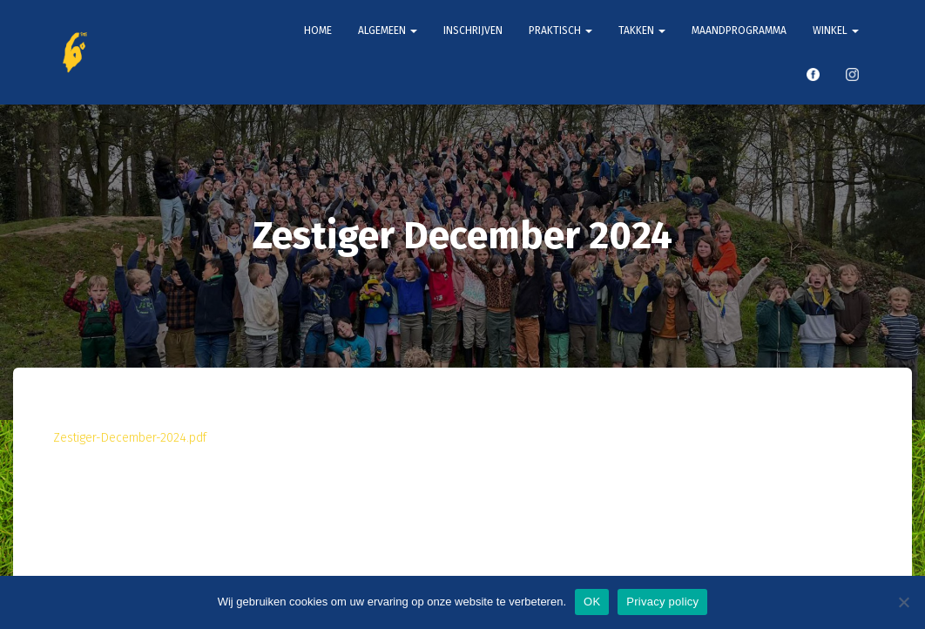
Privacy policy (662, 601)
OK (592, 601)
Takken (641, 30)
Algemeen (387, 30)
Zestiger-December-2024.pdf (129, 437)
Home (318, 30)
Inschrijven (473, 30)
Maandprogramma (739, 30)
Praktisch (560, 30)
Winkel (836, 30)
